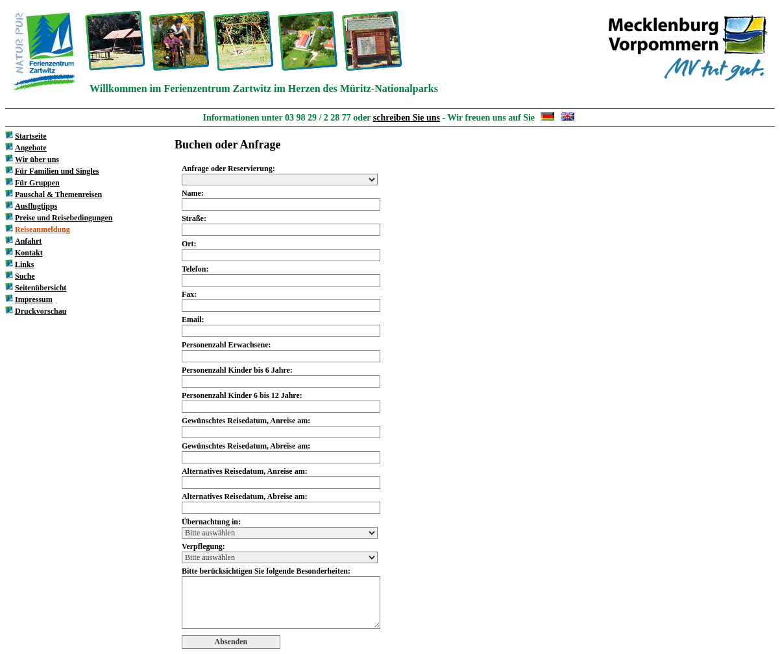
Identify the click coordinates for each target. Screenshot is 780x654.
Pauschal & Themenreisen (58, 194)
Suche (25, 276)
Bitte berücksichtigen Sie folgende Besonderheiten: (266, 571)
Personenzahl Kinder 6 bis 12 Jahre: (242, 395)
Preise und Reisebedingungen (63, 217)
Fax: (189, 294)
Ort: (189, 243)
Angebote (31, 147)
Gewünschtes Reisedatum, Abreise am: (246, 445)
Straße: (194, 218)
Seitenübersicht (40, 287)
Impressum (34, 299)
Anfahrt (28, 241)
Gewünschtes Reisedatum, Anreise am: (246, 420)
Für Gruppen (37, 182)
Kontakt (29, 252)
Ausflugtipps (36, 206)
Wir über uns (37, 159)
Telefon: (195, 269)
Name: (193, 193)
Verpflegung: (203, 546)
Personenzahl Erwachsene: (226, 344)
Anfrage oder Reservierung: (228, 168)
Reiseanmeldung (42, 229)
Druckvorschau (40, 311)
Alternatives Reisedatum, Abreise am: (245, 496)
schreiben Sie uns (406, 118)
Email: (193, 319)
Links (24, 264)
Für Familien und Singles (57, 171)
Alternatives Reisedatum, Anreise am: (245, 471)
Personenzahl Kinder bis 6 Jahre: (237, 370)
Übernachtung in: (211, 521)
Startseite (31, 136)
